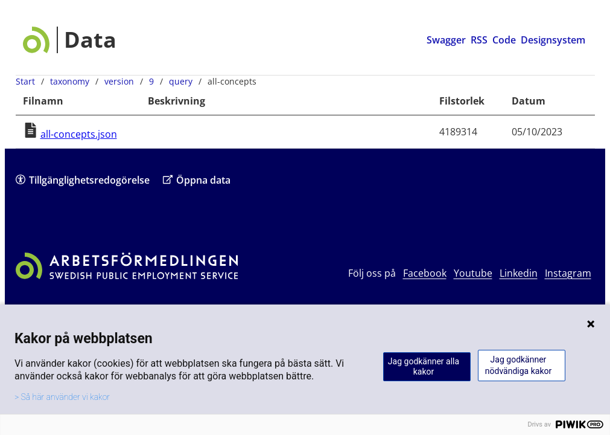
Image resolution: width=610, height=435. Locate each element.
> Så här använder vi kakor (62, 397)
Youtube (473, 273)
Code (504, 40)
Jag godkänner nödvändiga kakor (518, 365)
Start (25, 81)
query (180, 81)
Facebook (424, 273)
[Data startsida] (70, 39)
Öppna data (196, 180)
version (119, 81)
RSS (479, 40)
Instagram (568, 273)
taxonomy (69, 81)
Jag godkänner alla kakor (423, 366)
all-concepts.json (78, 134)
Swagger (446, 40)
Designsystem (553, 40)
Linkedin (519, 273)
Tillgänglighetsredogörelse (83, 180)
